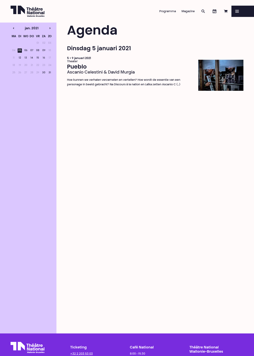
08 (37, 50)
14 (32, 58)
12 (20, 58)
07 (31, 50)
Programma (167, 11)
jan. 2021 (26, 28)
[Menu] (242, 11)
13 (26, 58)
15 (38, 58)
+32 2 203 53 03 (81, 353)
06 (25, 50)
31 (50, 73)
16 (44, 58)
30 (43, 73)
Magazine (188, 11)
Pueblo (77, 67)
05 (19, 50)
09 (43, 50)
